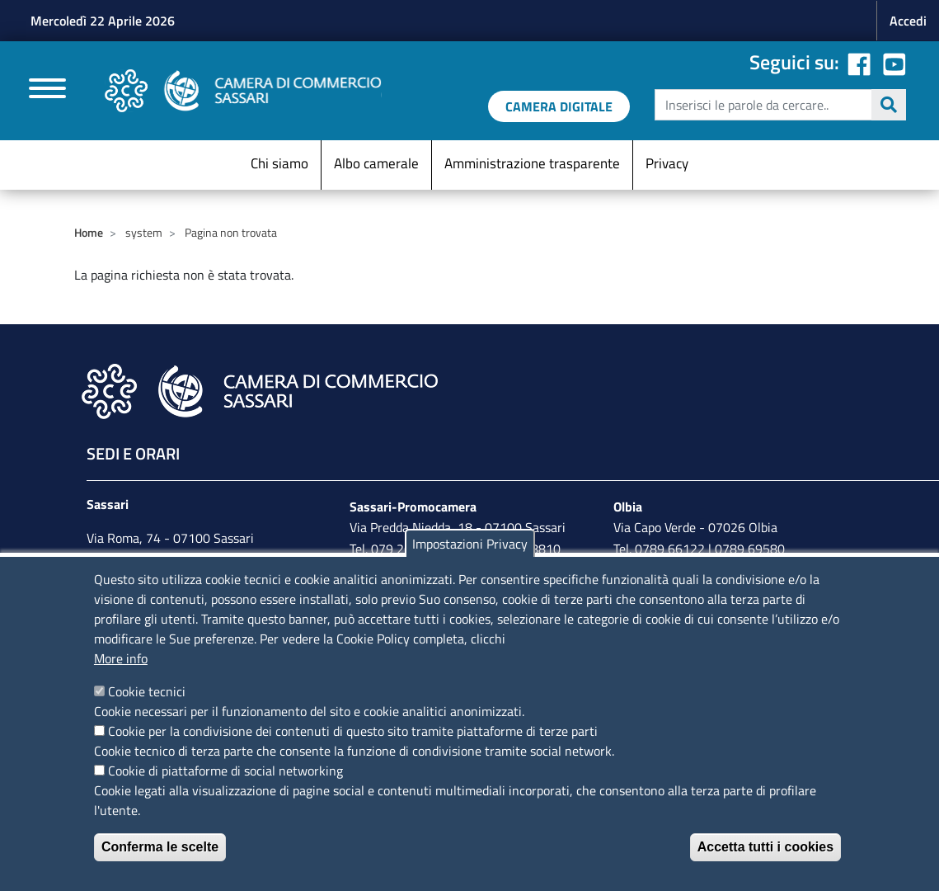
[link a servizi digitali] (559, 106)
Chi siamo (279, 163)
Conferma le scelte (159, 847)
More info (121, 658)
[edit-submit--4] (778, 104)
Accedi (908, 21)
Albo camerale (376, 163)
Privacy (667, 163)
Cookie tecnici (146, 691)
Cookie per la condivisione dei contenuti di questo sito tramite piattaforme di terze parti (353, 731)
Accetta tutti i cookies (765, 847)
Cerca (888, 104)
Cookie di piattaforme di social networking (225, 770)
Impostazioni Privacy (470, 544)
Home (88, 232)
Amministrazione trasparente (532, 163)
